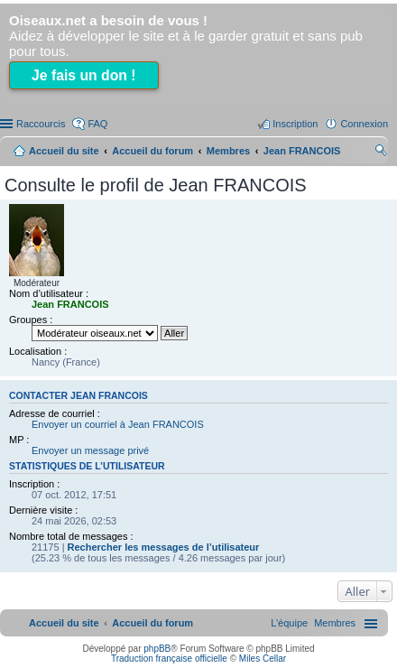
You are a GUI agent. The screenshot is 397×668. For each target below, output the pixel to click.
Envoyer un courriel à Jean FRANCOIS (118, 424)
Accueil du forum (152, 150)
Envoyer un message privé (90, 450)
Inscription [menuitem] (295, 123)
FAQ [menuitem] (97, 123)
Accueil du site (64, 150)
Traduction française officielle (169, 658)
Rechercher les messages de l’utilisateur (164, 547)
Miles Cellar (262, 658)
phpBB (157, 649)
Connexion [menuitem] (364, 123)
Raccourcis (40, 123)
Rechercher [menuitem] (381, 152)
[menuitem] (334, 622)
